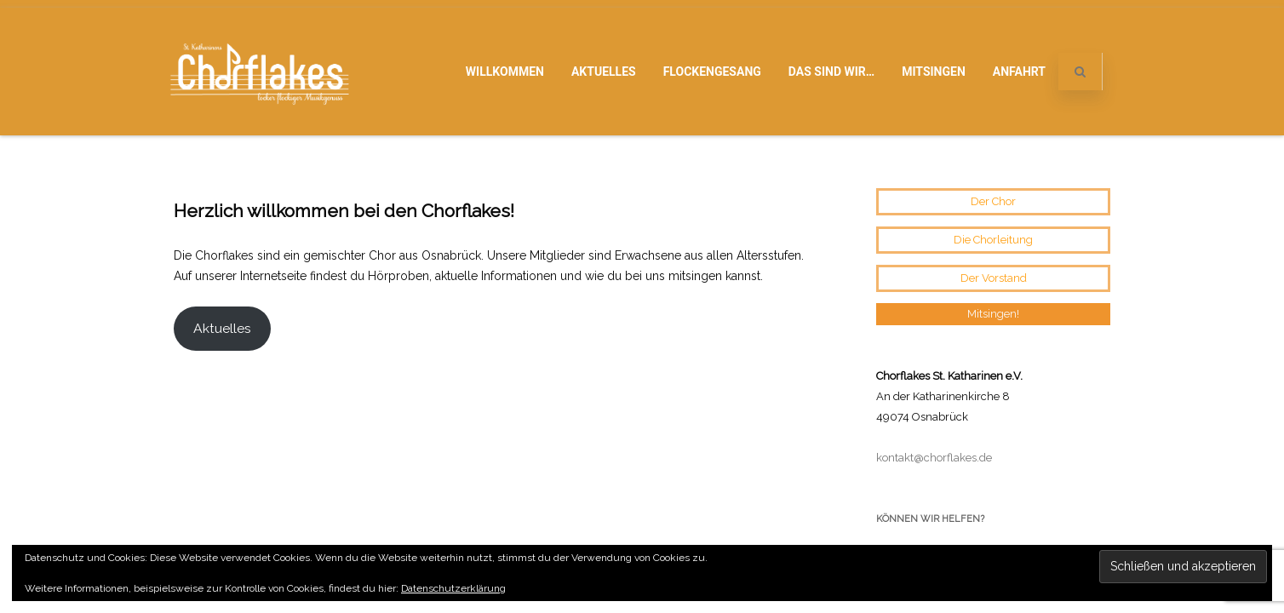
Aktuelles (603, 71)
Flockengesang (712, 71)
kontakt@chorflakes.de (934, 323)
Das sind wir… (831, 71)
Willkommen (505, 71)
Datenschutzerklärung (453, 588)
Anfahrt (1019, 71)
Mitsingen (934, 71)
